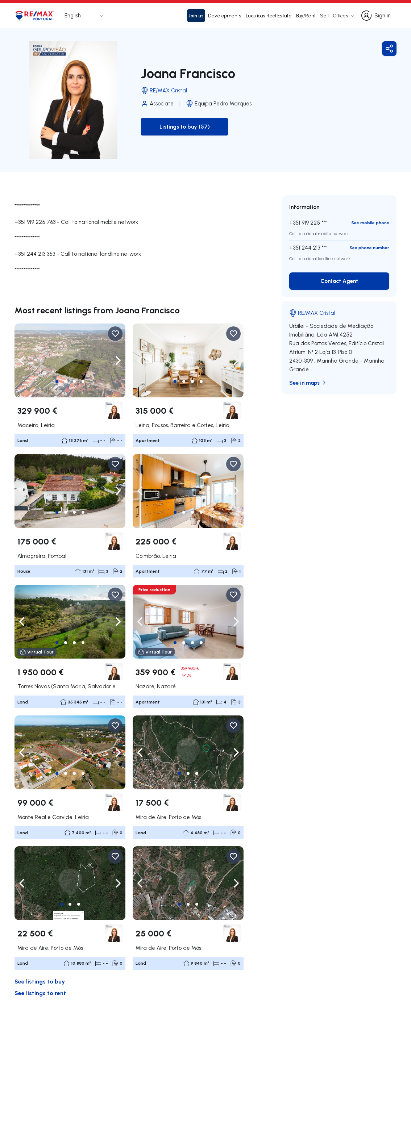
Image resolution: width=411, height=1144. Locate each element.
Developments (224, 15)
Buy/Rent (306, 15)
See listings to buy (39, 981)
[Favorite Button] (115, 333)
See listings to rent (40, 993)
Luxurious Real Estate (269, 15)
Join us (196, 15)
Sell (324, 15)
